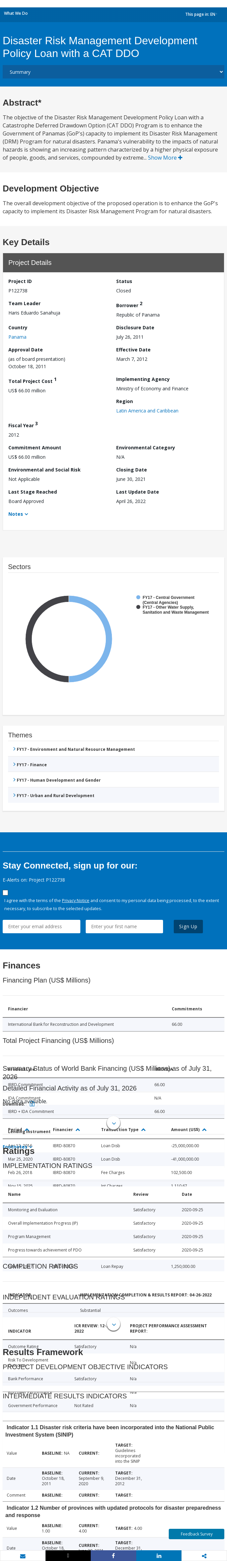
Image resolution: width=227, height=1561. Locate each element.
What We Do (16, 13)
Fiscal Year (23, 424)
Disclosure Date (135, 327)
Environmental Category (145, 447)
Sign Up (188, 926)
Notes (15, 514)
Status (124, 281)
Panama (17, 337)
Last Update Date (137, 492)
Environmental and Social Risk (44, 469)
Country (17, 327)
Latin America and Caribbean (147, 410)
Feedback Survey (197, 1534)
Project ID (20, 281)
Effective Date (133, 349)
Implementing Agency (143, 379)
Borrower (129, 304)
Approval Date (25, 349)
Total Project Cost (32, 380)
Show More (165, 157)
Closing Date (131, 469)
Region (124, 401)
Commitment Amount (34, 447)
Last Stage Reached (32, 492)
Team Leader (24, 303)
